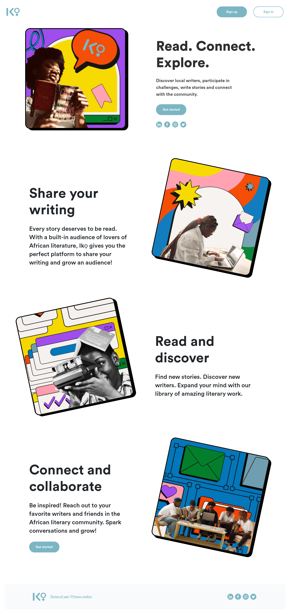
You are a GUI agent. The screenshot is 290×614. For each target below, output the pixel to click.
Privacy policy (81, 596)
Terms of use (59, 596)
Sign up (231, 11)
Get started (171, 109)
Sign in (268, 11)
